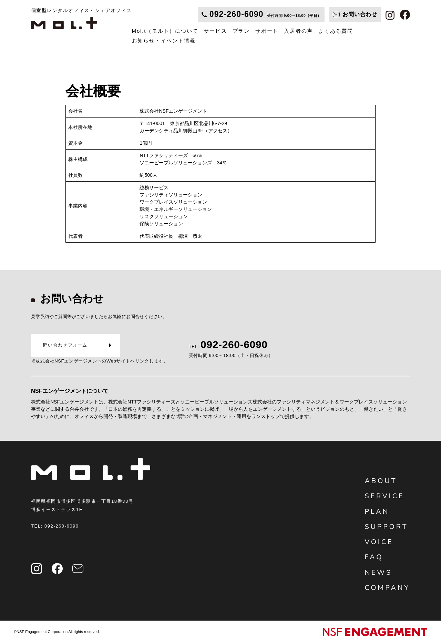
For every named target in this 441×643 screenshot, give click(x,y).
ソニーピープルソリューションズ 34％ (183, 162)
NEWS (378, 572)
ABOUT (381, 481)
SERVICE (384, 496)
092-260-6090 (61, 526)
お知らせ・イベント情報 (164, 40)
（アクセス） (217, 130)
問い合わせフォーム (65, 345)
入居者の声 (298, 31)
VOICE (379, 542)
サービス (215, 31)
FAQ (374, 557)
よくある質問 (335, 31)
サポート (266, 31)
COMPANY (387, 587)
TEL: (231, 352)
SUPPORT (386, 526)
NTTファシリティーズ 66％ (171, 155)
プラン (241, 31)
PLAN (377, 511)
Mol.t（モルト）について (165, 31)
